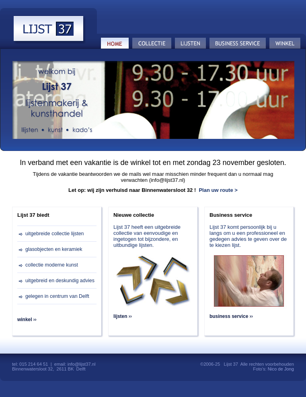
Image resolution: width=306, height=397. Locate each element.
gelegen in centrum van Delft (57, 296)
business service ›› (231, 316)
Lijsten (190, 43)
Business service (237, 43)
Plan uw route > (218, 190)
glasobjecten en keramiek (53, 249)
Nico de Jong (281, 368)
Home (115, 43)
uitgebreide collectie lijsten (54, 233)
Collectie (152, 43)
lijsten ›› (122, 316)
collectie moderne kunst (51, 265)
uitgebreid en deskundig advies (59, 280)
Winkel (285, 43)
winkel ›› (27, 319)
